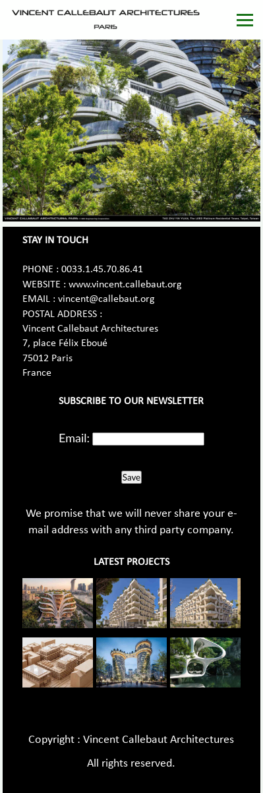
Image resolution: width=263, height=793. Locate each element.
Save (131, 477)
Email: (74, 437)
